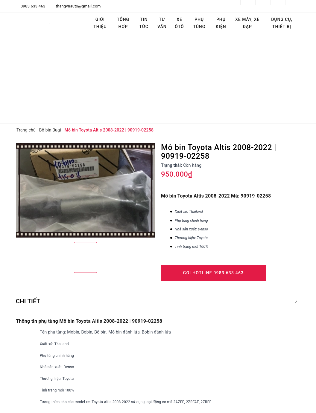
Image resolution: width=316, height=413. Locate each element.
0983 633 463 (33, 6)
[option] (85, 190)
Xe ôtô (179, 23)
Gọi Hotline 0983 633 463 (213, 272)
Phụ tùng (199, 23)
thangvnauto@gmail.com (78, 6)
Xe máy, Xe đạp (247, 23)
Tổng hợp (123, 23)
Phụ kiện (221, 23)
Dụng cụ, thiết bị (281, 23)
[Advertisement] (158, 78)
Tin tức (143, 23)
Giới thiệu (100, 23)
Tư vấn (162, 23)
